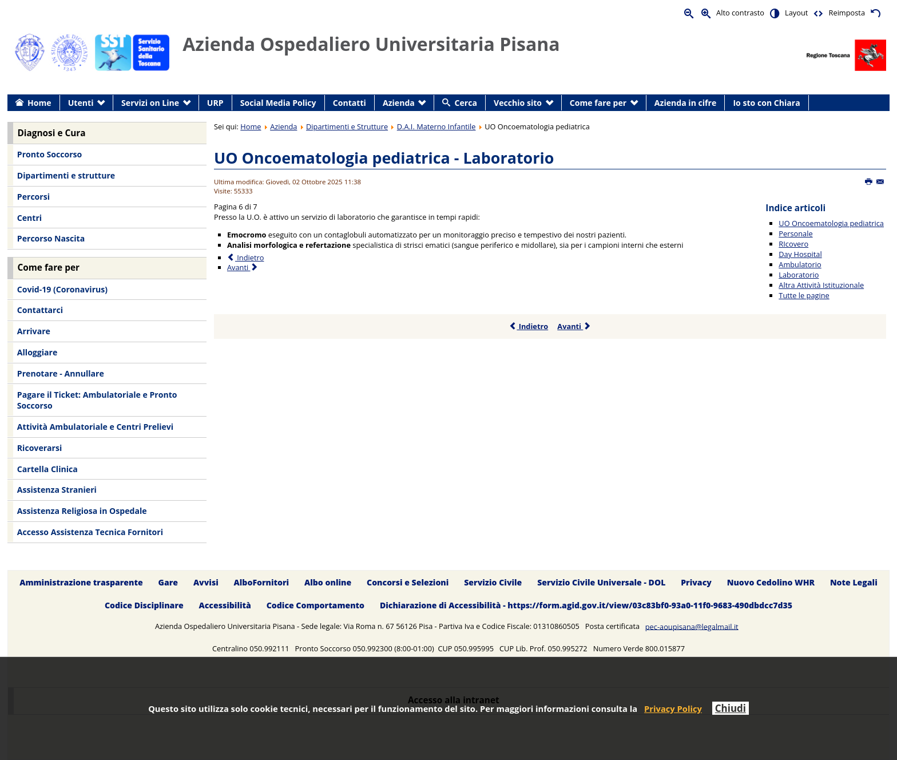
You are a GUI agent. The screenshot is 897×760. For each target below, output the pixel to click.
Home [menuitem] (39, 102)
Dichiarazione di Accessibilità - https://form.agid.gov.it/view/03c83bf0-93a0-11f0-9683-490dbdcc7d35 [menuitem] (586, 605)
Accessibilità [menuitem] (225, 605)
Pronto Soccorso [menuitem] (49, 154)
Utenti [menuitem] (81, 102)
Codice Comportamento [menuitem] (315, 605)
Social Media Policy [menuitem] (278, 102)
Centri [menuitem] (29, 217)
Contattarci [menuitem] (40, 309)
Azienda (283, 126)
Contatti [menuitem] (349, 102)
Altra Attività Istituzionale (821, 285)
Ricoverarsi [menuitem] (39, 447)
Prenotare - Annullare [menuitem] (60, 373)
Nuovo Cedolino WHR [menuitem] (771, 582)
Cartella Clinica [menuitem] (47, 469)
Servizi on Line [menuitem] (150, 102)
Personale (795, 233)
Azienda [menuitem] (399, 102)
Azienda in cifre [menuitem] (685, 102)
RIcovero (793, 244)
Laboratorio (799, 275)
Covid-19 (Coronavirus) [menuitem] (62, 289)
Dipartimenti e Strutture (347, 126)
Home (250, 126)
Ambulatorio (800, 264)
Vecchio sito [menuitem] (518, 102)
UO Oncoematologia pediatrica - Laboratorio (384, 157)
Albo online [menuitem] (327, 582)
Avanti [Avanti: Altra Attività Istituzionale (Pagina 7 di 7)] (243, 267)
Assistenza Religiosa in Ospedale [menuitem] (82, 510)
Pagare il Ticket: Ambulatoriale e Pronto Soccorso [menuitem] (97, 400)
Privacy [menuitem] (696, 582)
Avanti (574, 326)
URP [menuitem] (215, 102)
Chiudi (730, 708)
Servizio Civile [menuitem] (493, 582)
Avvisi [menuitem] (206, 582)
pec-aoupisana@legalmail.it (692, 626)
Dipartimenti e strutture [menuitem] (66, 175)
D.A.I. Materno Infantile (436, 126)
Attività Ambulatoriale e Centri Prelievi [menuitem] (95, 426)
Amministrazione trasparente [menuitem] (80, 582)
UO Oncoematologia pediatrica (831, 223)
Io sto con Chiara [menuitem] (766, 102)
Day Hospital (800, 254)
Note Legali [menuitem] (854, 582)
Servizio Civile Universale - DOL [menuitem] (601, 582)
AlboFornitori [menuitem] (261, 582)
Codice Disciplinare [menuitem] (144, 605)
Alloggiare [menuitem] (37, 352)
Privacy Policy (673, 708)
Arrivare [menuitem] (33, 331)
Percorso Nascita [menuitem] (51, 238)
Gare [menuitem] (168, 582)
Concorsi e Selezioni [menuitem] (408, 582)
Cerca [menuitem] (466, 102)
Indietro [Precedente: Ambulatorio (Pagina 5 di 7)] (245, 257)
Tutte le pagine (804, 295)
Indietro (528, 326)
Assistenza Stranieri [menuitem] (57, 489)
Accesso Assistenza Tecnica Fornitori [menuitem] (90, 532)
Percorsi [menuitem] (33, 196)
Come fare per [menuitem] (598, 102)
